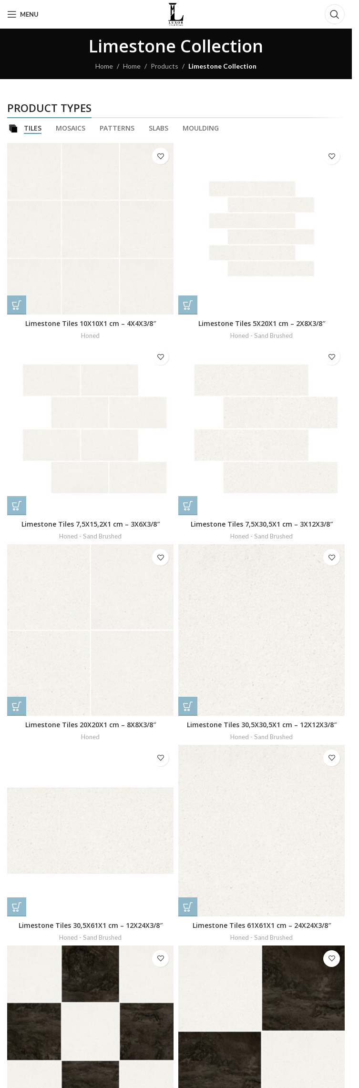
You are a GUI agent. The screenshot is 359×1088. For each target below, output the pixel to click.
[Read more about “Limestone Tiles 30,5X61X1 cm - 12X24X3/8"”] (16, 906)
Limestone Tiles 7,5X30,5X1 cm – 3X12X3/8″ (262, 524)
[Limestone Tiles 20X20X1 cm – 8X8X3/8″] (90, 630)
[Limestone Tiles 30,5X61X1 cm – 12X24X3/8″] (90, 830)
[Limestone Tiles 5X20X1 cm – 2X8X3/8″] (261, 229)
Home (104, 66)
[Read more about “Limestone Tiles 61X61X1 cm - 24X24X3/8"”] (187, 906)
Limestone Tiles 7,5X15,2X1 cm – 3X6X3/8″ (90, 524)
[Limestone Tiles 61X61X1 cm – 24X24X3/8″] (261, 830)
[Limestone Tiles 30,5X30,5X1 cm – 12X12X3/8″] (261, 630)
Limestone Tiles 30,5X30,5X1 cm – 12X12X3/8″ (262, 724)
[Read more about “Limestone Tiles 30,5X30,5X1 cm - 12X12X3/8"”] (187, 706)
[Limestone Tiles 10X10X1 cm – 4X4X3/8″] (90, 229)
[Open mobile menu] (22, 14)
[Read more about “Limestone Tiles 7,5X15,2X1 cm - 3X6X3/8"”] (16, 505)
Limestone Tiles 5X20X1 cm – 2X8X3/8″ (261, 323)
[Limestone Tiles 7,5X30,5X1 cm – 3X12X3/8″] (261, 429)
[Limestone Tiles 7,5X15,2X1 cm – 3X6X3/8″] (90, 429)
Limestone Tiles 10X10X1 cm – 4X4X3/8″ (90, 323)
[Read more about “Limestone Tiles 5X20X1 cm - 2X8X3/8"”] (187, 305)
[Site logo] (176, 14)
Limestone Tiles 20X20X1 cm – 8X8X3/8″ (90, 724)
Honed (90, 335)
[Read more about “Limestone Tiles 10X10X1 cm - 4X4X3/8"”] (16, 305)
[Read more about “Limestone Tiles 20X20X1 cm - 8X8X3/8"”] (16, 706)
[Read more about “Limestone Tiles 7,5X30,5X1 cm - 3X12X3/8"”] (187, 505)
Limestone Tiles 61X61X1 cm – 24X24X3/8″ (262, 925)
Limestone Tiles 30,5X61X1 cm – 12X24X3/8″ (91, 925)
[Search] (334, 14)
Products (164, 66)
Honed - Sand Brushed (261, 335)
